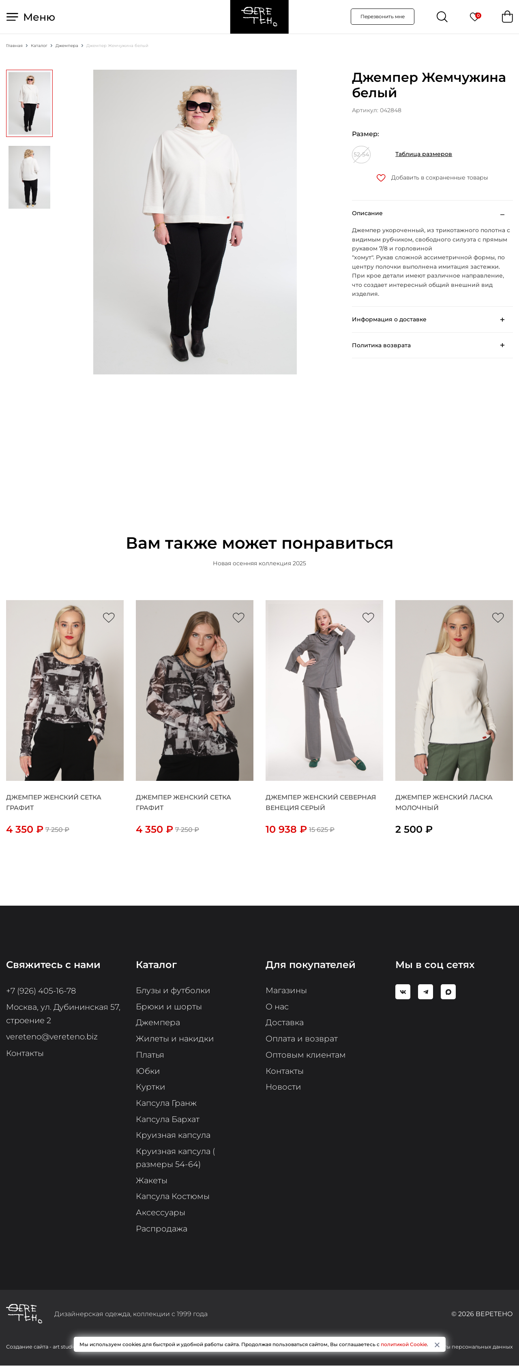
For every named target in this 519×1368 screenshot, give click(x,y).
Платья (150, 1056)
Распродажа (162, 1231)
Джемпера (158, 1023)
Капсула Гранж (167, 1104)
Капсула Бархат (168, 1121)
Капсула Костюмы (173, 1198)
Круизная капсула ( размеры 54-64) (176, 1159)
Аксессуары (161, 1215)
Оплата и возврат (302, 1040)
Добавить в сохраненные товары (432, 178)
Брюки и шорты (169, 1007)
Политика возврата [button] (381, 345)
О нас (277, 1007)
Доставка (285, 1023)
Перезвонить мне (382, 17)
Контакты (25, 1053)
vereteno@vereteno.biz (52, 1036)
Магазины (287, 991)
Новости (283, 1088)
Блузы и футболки (173, 991)
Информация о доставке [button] (389, 320)
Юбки (148, 1072)
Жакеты (152, 1182)
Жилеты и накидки (175, 1040)
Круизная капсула (174, 1137)
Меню (30, 17)
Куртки (150, 1088)
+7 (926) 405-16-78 (42, 991)
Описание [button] (367, 213)
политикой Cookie (404, 1344)
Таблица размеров (423, 154)
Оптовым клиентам (306, 1056)
